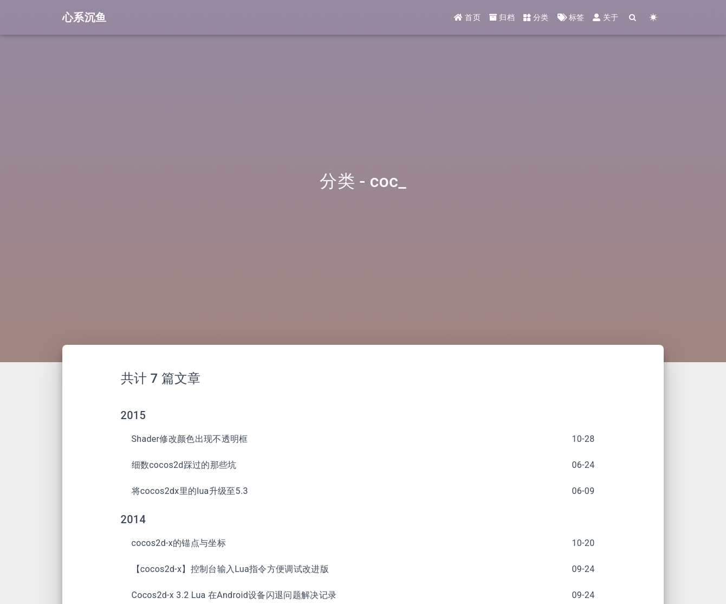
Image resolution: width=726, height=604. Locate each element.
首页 (467, 17)
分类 (536, 17)
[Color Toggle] (653, 18)
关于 (605, 17)
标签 (571, 17)
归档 (502, 17)
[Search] (633, 18)
